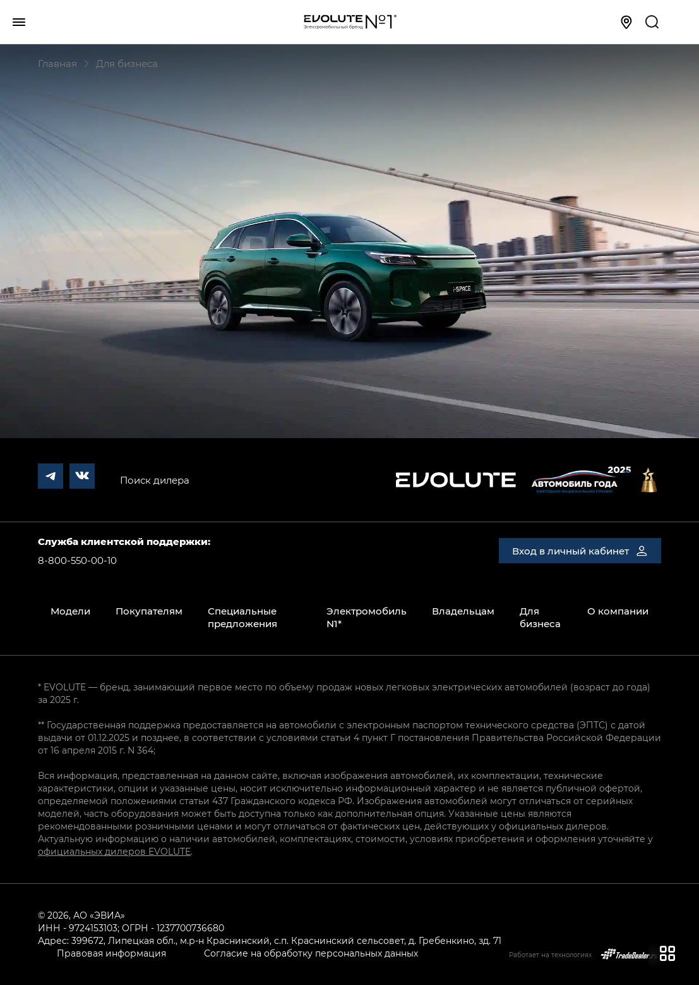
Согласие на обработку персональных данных (311, 953)
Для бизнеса (540, 617)
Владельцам (463, 610)
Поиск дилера (154, 480)
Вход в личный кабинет (580, 550)
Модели (70, 610)
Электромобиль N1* (366, 617)
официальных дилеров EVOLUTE (114, 851)
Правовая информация (111, 953)
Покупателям (149, 610)
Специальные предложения (242, 617)
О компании (617, 610)
